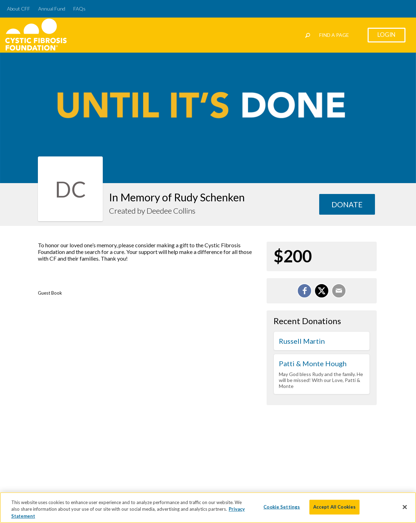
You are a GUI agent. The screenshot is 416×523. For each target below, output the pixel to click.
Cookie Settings (281, 511)
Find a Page (334, 35)
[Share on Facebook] (304, 290)
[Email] (338, 290)
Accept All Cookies (334, 511)
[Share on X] (321, 290)
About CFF (18, 9)
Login (386, 34)
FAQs (79, 9)
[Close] (404, 511)
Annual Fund (51, 9)
